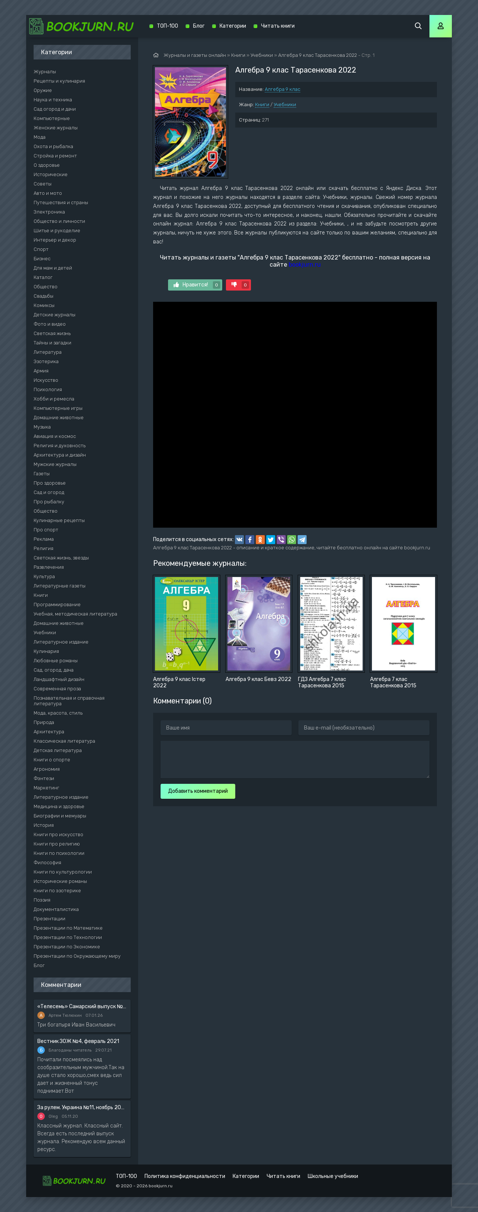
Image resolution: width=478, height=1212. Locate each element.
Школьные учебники (333, 1176)
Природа (44, 722)
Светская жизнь (52, 333)
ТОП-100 (167, 26)
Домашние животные (59, 417)
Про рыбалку (49, 501)
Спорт (41, 249)
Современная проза (57, 688)
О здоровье (47, 165)
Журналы (45, 71)
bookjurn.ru (305, 264)
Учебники (285, 104)
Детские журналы (54, 314)
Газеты (42, 473)
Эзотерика (46, 361)
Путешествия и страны (61, 202)
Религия (43, 548)
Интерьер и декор (55, 240)
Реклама (44, 539)
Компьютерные (52, 118)
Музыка (42, 427)
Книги (262, 104)
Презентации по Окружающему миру (77, 956)
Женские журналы (56, 128)
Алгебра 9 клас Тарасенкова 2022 (317, 55)
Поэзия (42, 900)
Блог (39, 965)
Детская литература (58, 750)
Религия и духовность (60, 445)
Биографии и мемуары (60, 816)
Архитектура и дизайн (60, 455)
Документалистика (56, 909)
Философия (47, 862)
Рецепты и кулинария (59, 81)
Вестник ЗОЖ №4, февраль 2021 (78, 1041)
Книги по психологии (59, 853)
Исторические (51, 174)
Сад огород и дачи (55, 109)
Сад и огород (49, 492)
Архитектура (49, 731)
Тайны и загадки (52, 343)
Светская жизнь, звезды (61, 558)
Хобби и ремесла (54, 399)
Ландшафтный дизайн (59, 679)
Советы (43, 184)
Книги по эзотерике (57, 890)
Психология (48, 389)
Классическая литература (64, 741)
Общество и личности (59, 221)
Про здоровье (50, 483)
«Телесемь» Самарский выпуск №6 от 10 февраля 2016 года (82, 1006)
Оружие (43, 90)
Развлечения (49, 567)
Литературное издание (61, 642)
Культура (44, 576)
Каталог (43, 277)
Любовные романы (56, 660)
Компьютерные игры (58, 408)
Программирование (57, 604)
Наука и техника (53, 99)
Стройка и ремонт (55, 156)
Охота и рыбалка (53, 146)
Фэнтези (44, 778)
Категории (233, 26)
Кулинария (46, 651)
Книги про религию (57, 844)
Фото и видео (50, 324)
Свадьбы (43, 296)
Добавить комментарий (198, 791)
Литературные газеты (60, 586)
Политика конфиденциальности (185, 1176)
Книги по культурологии (63, 872)
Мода (40, 137)
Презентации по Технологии (68, 937)
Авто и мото (48, 193)
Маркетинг (46, 788)
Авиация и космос (55, 436)
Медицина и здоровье (59, 806)
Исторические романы (60, 881)
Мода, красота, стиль (58, 713)
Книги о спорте (52, 760)
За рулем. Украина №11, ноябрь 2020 (82, 1107)
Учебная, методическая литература (75, 614)
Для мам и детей (53, 268)
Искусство (46, 380)
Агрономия (47, 769)
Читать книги (278, 26)
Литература (48, 352)
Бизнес (42, 258)
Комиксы (44, 305)
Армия (41, 371)
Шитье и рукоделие (57, 230)
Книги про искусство (58, 834)
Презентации (49, 918)
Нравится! (197, 285)
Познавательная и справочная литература (69, 700)
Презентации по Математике (68, 928)
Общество (46, 286)
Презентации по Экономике (67, 946)
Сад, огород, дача (54, 670)
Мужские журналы (55, 464)
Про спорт (46, 530)
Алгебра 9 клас (282, 89)
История (44, 825)
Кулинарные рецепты (59, 520)
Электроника (49, 212)
